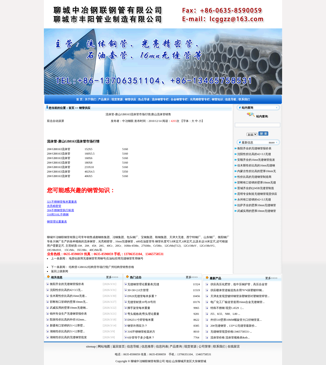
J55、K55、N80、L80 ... (225, 314)
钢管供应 (84, 108)
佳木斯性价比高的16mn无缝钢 (256, 165)
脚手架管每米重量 (138, 308)
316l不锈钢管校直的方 (141, 331)
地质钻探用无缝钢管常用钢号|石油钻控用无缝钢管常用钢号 (106, 258)
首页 (71, 108)
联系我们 (219, 346)
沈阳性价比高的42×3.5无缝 (254, 154)
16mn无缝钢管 (124, 241)
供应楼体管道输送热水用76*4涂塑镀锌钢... (237, 290)
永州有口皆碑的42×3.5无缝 (254, 199)
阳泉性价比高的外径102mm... (68, 319)
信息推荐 (147, 346)
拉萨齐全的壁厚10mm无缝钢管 (256, 205)
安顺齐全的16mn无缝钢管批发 (256, 159)
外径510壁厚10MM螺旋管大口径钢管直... (236, 319)
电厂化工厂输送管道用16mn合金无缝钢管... (237, 302)
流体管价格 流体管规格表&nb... (230, 337)
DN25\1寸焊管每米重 (140, 319)
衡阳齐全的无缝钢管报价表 (254, 148)
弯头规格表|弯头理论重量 (143, 314)
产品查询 (176, 346)
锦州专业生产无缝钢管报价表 (68, 313)
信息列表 (162, 346)
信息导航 (133, 346)
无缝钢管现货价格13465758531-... (231, 331)
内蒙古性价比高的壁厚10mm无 (256, 171)
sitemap (91, 346)
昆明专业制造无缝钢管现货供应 (257, 194)
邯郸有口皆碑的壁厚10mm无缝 (256, 182)
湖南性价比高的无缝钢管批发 (68, 337)
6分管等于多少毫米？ (140, 337)
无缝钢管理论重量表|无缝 (143, 284)
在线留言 (234, 346)
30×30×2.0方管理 (138, 290)
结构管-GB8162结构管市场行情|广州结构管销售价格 (101, 267)
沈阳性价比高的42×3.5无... (66, 290)
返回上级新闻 (59, 271)
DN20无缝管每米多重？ (142, 296)
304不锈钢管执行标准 (60, 210)
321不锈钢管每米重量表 (62, 201)
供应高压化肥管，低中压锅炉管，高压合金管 (238, 284)
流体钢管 (89, 241)
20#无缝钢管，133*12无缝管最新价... (233, 325)
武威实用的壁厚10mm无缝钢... (69, 307)
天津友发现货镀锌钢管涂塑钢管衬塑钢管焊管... (240, 296)
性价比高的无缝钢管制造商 (254, 176)
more (272, 142)
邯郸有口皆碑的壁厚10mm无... (69, 301)
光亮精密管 (54, 206)
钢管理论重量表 (57, 221)
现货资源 (190, 346)
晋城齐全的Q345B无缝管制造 (255, 188)
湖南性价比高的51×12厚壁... (67, 331)
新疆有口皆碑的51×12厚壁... (67, 325)
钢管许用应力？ (137, 325)
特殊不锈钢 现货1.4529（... (227, 308)
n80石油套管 (144, 241)
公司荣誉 (205, 346)
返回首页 (118, 346)
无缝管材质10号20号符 (141, 302)
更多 (109, 277)
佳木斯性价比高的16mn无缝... (68, 296)
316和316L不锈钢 (58, 214)
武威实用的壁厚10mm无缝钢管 (256, 211)
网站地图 (104, 346)
